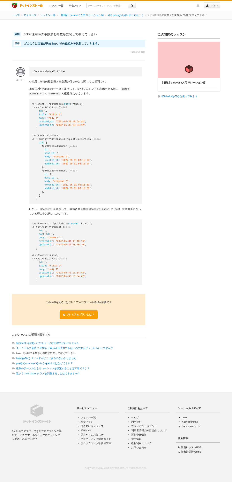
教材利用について (141, 443)
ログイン (212, 5)
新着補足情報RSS (191, 451)
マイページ (30, 15)
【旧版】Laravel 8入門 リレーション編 (82, 15)
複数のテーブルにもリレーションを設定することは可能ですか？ (53, 368)
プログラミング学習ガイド (96, 439)
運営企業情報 (138, 434)
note (184, 417)
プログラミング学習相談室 (96, 443)
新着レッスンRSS (191, 447)
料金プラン (75, 5)
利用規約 (136, 421)
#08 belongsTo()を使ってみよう (126, 15)
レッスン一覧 (56, 5)
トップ (16, 15)
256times (86, 430)
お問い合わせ (138, 447)
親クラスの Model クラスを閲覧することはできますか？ (48, 373)
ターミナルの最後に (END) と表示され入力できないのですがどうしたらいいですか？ (64, 348)
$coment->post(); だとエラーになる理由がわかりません (47, 343)
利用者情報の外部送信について (149, 430)
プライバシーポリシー (144, 426)
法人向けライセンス (92, 426)
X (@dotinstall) (190, 421)
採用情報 (136, 439)
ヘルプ (135, 417)
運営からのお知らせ (92, 434)
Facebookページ (191, 426)
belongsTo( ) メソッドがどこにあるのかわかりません (46, 358)
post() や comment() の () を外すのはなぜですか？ (44, 363)
